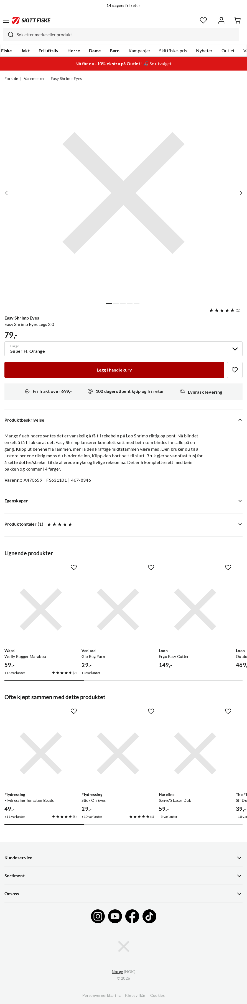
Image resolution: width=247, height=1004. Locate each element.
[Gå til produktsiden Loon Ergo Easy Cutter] (195, 609)
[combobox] (121, 34)
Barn (114, 50)
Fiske (6, 50)
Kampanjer (140, 50)
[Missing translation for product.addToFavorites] (235, 370)
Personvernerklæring (101, 995)
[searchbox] (126, 34)
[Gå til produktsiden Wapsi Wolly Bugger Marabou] (40, 609)
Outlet (228, 50)
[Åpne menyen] (6, 20)
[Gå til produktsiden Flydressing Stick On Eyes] (118, 753)
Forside (11, 78)
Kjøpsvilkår (135, 995)
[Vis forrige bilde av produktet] (6, 193)
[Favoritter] (203, 20)
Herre (73, 50)
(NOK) (123, 972)
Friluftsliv (49, 50)
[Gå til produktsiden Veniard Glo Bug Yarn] (118, 609)
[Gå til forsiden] (31, 20)
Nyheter (204, 50)
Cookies (157, 995)
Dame (95, 50)
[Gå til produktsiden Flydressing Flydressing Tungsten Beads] (40, 753)
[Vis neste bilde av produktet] (240, 193)
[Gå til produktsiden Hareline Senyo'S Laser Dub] (195, 753)
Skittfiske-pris (173, 50)
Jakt (25, 50)
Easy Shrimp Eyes (66, 78)
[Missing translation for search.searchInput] (8, 34)
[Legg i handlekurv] (114, 370)
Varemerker (34, 78)
